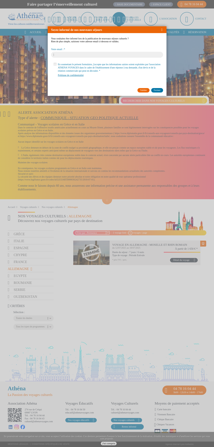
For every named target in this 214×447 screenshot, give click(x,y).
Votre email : (57, 49)
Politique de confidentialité (71, 75)
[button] (163, 29)
